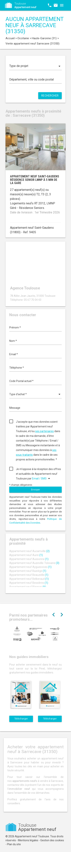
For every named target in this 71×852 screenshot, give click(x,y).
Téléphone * (16, 367)
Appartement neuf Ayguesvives (30, 566)
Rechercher (50, 95)
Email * (13, 354)
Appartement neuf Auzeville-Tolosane (34, 562)
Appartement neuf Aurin (26, 555)
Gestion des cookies (52, 840)
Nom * (13, 340)
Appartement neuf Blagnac (27, 586)
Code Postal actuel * (21, 381)
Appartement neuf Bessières (28, 582)
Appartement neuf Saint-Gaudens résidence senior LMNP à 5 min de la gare (34, 180)
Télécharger (21, 718)
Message (14, 407)
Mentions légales (28, 840)
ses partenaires (44, 431)
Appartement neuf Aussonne (28, 559)
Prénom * (15, 327)
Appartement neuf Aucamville (29, 551)
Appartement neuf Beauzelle (28, 574)
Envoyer (35, 489)
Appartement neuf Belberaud (29, 578)
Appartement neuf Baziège (27, 570)
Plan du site (14, 844)
